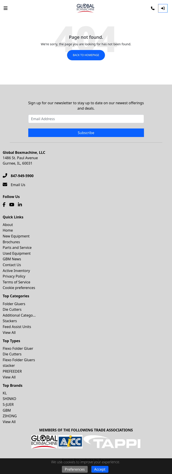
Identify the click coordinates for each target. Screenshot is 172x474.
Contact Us (12, 264)
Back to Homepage (86, 55)
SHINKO (9, 398)
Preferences (75, 469)
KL (5, 393)
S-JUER (8, 404)
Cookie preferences (19, 287)
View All (9, 332)
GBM (7, 410)
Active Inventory (16, 270)
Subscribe (86, 132)
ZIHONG (10, 415)
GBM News (12, 259)
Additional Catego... (19, 315)
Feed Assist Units (17, 326)
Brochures (11, 241)
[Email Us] (14, 184)
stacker (9, 365)
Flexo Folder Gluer (18, 348)
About (8, 224)
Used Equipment (17, 253)
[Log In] (163, 8)
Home (8, 230)
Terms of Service (16, 282)
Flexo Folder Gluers (19, 359)
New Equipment (16, 236)
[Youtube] (11, 204)
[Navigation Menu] (6, 8)
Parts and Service (17, 247)
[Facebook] (4, 204)
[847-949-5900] (18, 175)
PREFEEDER (12, 371)
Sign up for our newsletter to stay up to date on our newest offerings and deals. (86, 105)
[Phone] (153, 8)
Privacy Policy (14, 276)
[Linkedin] (20, 204)
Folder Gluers (14, 303)
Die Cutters (12, 309)
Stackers (10, 320)
